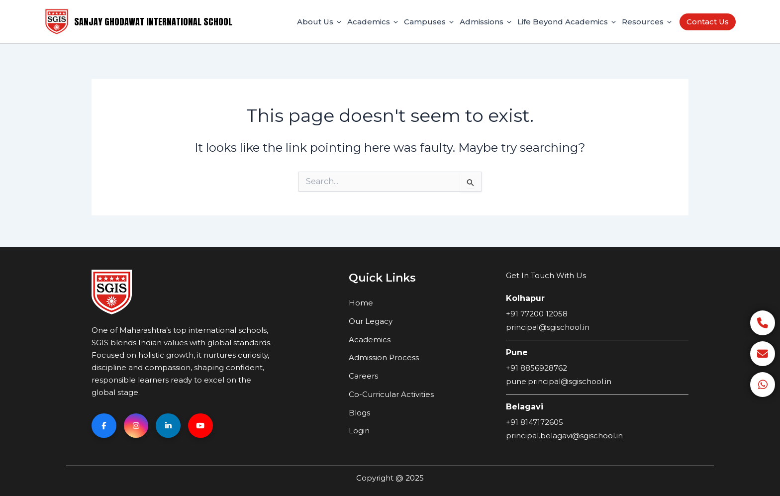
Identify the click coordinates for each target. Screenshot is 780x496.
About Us (319, 22)
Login (359, 430)
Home (361, 302)
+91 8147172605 (534, 422)
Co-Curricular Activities (391, 394)
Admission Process (384, 357)
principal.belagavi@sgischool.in (564, 435)
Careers (363, 376)
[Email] (762, 353)
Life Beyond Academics (566, 22)
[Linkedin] (168, 425)
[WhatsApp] (762, 384)
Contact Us (707, 21)
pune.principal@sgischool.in (558, 381)
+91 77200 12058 (537, 313)
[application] (337, 22)
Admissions (485, 22)
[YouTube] (201, 425)
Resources (647, 22)
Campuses (429, 22)
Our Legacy (370, 321)
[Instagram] (136, 425)
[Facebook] (104, 425)
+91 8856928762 (536, 368)
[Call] (762, 322)
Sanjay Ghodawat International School (153, 21)
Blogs (359, 412)
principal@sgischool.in (547, 327)
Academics (372, 22)
